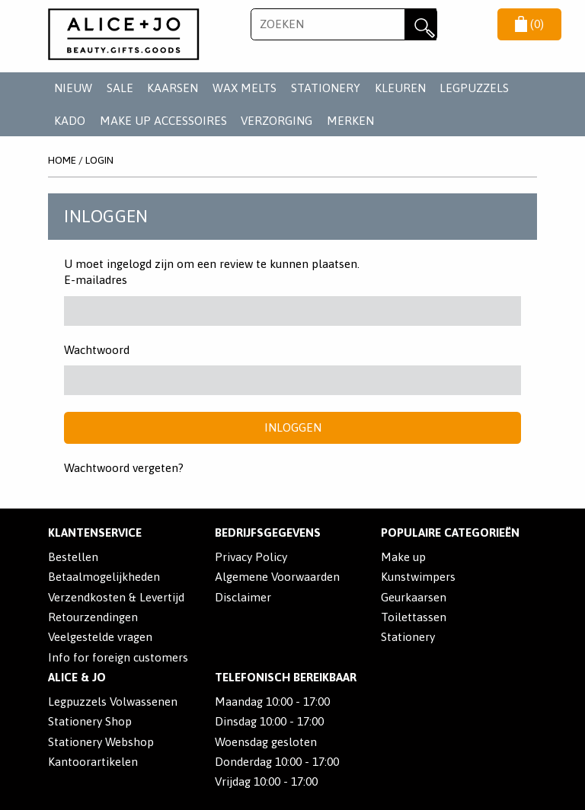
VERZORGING (276, 120)
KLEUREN (400, 87)
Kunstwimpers (418, 576)
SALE (120, 87)
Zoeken (420, 24)
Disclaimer (243, 597)
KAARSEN (172, 87)
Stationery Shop (90, 721)
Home (62, 160)
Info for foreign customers (118, 657)
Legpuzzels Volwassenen (112, 701)
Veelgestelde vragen (100, 636)
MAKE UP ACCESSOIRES (163, 120)
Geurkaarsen (413, 597)
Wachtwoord (96, 349)
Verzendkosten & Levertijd (116, 597)
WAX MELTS (245, 87)
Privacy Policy (251, 556)
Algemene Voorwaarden (277, 576)
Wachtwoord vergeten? (124, 467)
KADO (69, 120)
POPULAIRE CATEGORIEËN (450, 532)
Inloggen (292, 427)
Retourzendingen (93, 617)
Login (99, 160)
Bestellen (73, 556)
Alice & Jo (77, 677)
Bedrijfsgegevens (268, 532)
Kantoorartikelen (93, 761)
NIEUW (73, 87)
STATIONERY (325, 87)
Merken (350, 120)
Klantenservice (95, 532)
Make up (403, 556)
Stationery (408, 636)
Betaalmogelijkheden (104, 576)
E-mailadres (95, 279)
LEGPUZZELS (474, 87)
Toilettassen (413, 617)
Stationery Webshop (101, 741)
